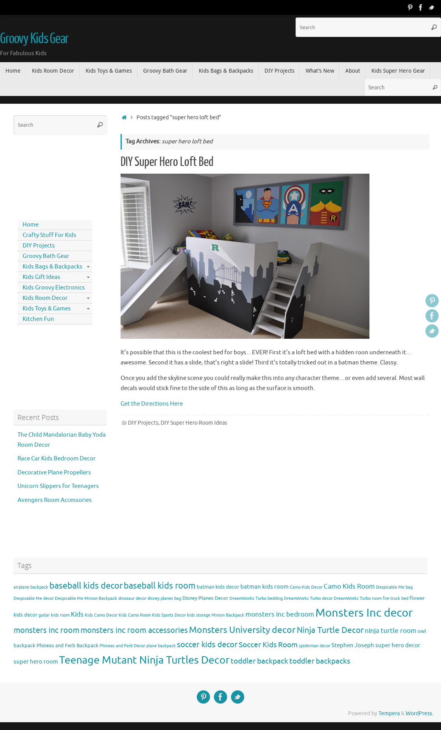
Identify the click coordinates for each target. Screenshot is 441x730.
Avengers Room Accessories (55, 500)
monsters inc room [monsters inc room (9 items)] (46, 630)
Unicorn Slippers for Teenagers (58, 486)
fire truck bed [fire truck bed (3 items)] (395, 598)
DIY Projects (143, 423)
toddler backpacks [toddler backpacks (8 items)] (319, 661)
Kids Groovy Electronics (54, 287)
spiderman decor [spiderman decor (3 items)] (314, 645)
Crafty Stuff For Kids (49, 235)
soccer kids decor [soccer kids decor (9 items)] (207, 644)
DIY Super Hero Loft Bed (167, 162)
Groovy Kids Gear (34, 39)
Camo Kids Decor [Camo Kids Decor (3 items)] (306, 587)
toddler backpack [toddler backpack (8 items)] (259, 661)
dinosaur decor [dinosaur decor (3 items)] (132, 598)
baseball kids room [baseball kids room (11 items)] (160, 585)
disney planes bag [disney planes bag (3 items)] (164, 598)
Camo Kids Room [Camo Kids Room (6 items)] (349, 586)
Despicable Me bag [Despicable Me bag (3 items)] (394, 587)
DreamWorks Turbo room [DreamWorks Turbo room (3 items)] (358, 598)
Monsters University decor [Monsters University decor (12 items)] (242, 630)
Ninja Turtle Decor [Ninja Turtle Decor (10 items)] (330, 630)
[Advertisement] (49, 175)
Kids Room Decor (45, 298)
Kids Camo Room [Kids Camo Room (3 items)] (135, 615)
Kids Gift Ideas (41, 277)
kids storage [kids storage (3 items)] (198, 615)
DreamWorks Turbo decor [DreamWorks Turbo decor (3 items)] (308, 598)
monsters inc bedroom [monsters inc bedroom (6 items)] (279, 614)
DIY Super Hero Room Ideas (194, 423)
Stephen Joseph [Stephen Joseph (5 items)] (352, 645)
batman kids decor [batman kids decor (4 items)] (218, 587)
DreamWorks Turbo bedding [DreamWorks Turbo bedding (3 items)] (256, 598)
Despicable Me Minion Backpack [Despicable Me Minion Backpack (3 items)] (86, 598)
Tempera (389, 713)
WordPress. (419, 713)
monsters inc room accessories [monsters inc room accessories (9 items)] (134, 630)
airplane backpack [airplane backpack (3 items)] (31, 587)
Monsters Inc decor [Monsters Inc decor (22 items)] (364, 613)
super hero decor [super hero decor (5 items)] (397, 645)
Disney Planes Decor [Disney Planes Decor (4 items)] (205, 598)
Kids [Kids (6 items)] (77, 614)
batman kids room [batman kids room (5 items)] (264, 587)
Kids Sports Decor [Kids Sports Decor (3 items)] (169, 615)
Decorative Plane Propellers (54, 472)
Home (30, 224)
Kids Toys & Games (47, 308)
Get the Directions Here (152, 404)
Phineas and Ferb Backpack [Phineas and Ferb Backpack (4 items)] (67, 645)
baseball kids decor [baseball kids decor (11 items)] (85, 585)
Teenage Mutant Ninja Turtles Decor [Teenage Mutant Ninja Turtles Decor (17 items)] (144, 660)
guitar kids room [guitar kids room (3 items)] (54, 615)
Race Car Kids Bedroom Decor (57, 458)
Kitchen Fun (38, 319)
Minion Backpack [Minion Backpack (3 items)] (228, 615)
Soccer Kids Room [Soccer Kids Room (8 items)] (268, 645)
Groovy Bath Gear (46, 256)
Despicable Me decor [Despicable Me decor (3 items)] (34, 598)
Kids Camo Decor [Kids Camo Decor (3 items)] (101, 615)
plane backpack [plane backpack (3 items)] (161, 645)
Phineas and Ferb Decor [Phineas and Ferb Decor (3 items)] (122, 645)
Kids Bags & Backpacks (52, 266)
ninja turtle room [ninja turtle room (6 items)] (390, 631)
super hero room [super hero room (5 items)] (36, 662)
